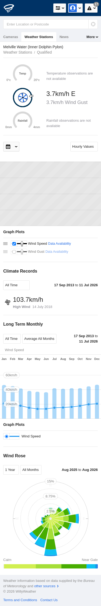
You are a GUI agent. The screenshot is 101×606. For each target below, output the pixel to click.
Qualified (44, 52)
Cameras (10, 37)
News (64, 37)
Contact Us (49, 600)
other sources (44, 586)
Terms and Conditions (20, 600)
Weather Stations (39, 37)
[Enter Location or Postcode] (50, 24)
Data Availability (59, 244)
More (90, 37)
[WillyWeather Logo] (12, 8)
